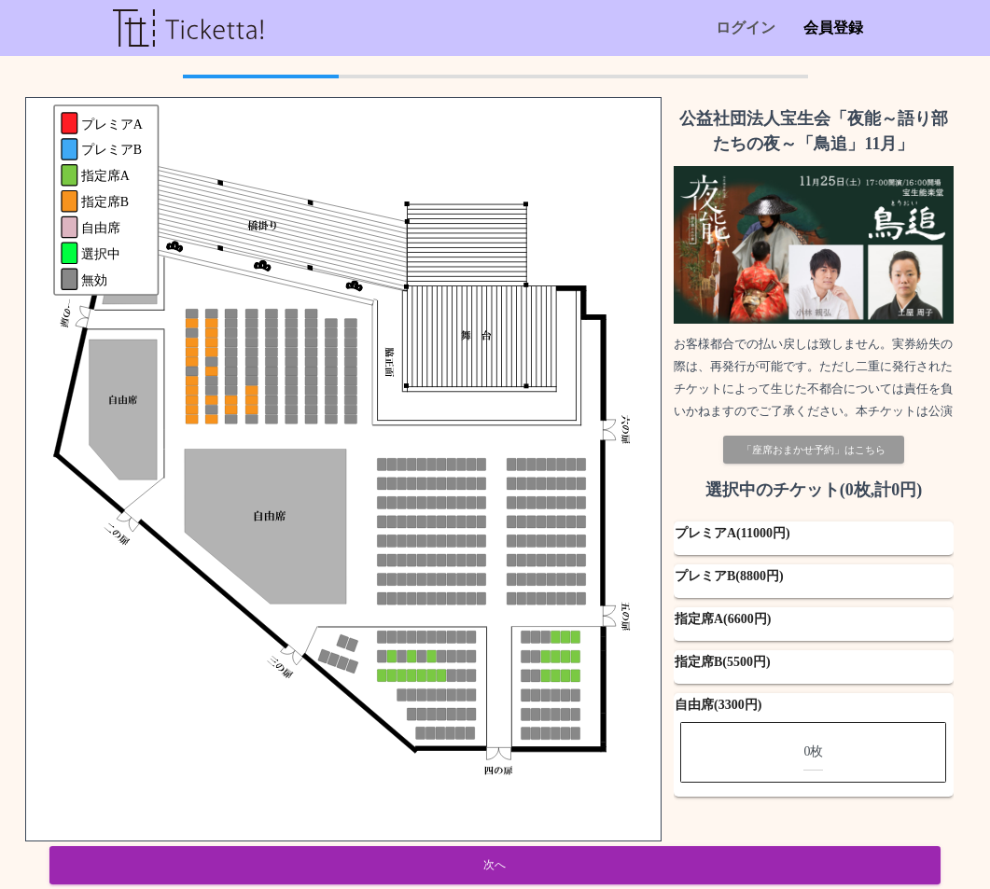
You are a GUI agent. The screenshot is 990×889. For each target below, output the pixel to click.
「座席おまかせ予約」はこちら (813, 449)
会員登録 (833, 27)
